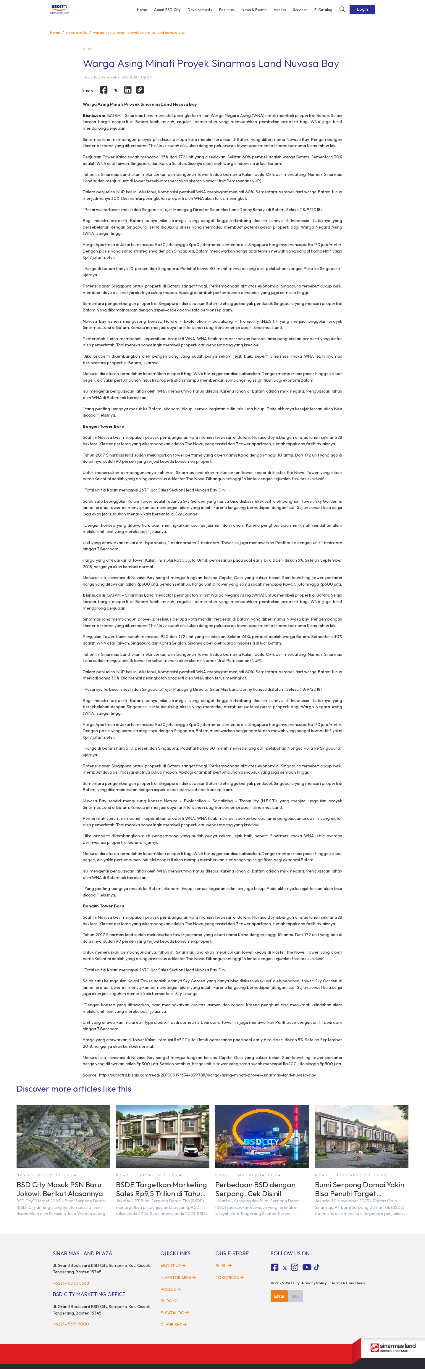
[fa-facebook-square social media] (274, 1267)
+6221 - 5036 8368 (71, 1283)
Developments (200, 9)
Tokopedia (230, 1277)
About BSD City (167, 9)
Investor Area (178, 1277)
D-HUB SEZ (174, 1324)
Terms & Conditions (348, 1282)
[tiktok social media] (284, 1268)
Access (280, 9)
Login (362, 9)
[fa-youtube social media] (307, 1267)
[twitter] (116, 91)
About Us (173, 1265)
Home (142, 9)
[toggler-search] (342, 9)
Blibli (224, 1265)
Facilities (227, 9)
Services (300, 9)
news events (76, 32)
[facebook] (104, 90)
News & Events (254, 9)
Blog (169, 1301)
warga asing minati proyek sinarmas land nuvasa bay (139, 32)
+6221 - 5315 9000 (71, 1324)
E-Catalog (323, 9)
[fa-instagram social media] (295, 1267)
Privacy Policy (314, 1282)
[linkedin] (128, 90)
